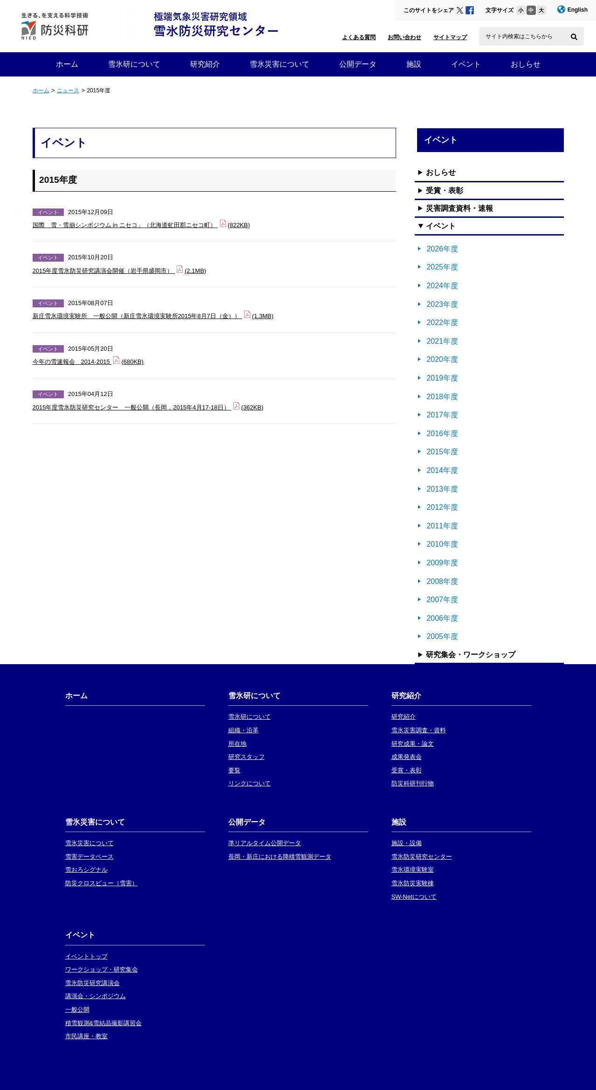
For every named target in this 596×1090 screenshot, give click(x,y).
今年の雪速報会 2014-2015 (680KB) (88, 360)
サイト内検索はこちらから (519, 36)
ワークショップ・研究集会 (101, 969)
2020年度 (442, 359)
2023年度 (442, 304)
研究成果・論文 (412, 743)
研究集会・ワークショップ (470, 655)
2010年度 (442, 544)
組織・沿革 (243, 730)
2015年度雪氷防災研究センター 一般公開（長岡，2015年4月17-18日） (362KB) (148, 406)
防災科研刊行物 (412, 783)
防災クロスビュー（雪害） (101, 883)
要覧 (234, 770)
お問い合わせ (404, 37)
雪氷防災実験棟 (412, 883)
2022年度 (442, 322)
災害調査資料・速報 (459, 208)
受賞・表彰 (444, 190)
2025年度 (442, 267)
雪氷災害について (279, 64)
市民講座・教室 (86, 1036)
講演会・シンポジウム (95, 996)
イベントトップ (86, 956)
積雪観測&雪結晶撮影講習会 (103, 1023)
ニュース (68, 90)
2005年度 (442, 636)
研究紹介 (205, 64)
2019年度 (442, 378)
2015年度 (442, 452)
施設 (413, 64)
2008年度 (442, 581)
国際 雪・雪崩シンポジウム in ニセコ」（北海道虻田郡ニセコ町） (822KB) (141, 224)
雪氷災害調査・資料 (418, 730)
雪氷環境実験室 (412, 869)
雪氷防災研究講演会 (92, 982)
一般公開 (77, 1009)
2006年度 (442, 618)
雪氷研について (134, 64)
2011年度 (442, 526)
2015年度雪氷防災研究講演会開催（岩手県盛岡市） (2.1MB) (119, 269)
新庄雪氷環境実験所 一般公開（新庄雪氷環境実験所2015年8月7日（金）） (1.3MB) (153, 315)
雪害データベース (89, 856)
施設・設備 (406, 843)
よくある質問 (359, 37)
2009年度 (442, 563)
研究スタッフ (246, 756)
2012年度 (442, 507)
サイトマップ (450, 37)
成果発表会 (406, 756)
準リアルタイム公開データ (264, 843)
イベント (466, 64)
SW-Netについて (414, 896)
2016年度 (442, 433)
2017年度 (442, 415)
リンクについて (249, 783)
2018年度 (442, 397)
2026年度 (442, 249)
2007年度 (442, 600)
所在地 (237, 743)
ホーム (67, 64)
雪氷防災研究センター (421, 856)
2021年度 (442, 341)
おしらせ (526, 64)
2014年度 (442, 470)
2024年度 (442, 286)
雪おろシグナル (86, 869)
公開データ (358, 64)
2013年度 (442, 489)
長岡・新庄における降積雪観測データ (279, 856)
